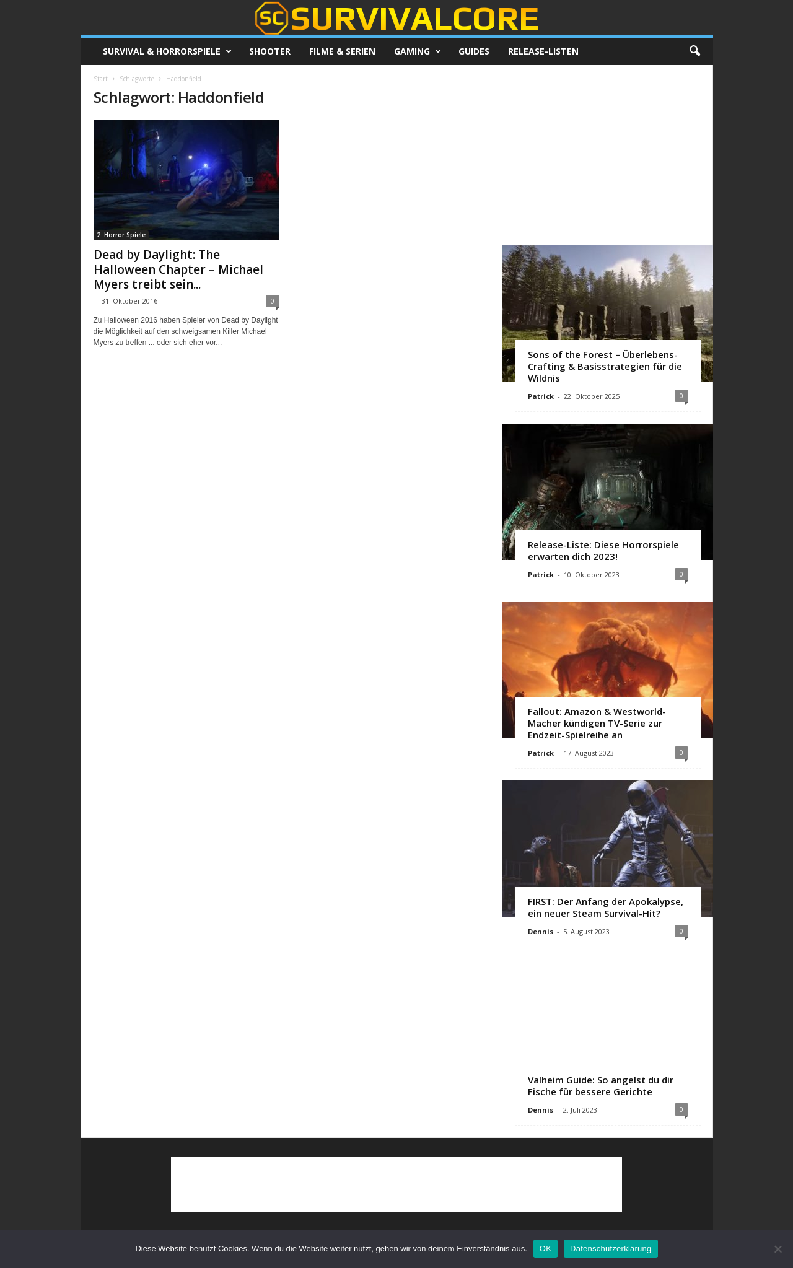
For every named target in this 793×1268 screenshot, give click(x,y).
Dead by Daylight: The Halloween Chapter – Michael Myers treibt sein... (178, 269)
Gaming (417, 51)
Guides (473, 51)
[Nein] (777, 1249)
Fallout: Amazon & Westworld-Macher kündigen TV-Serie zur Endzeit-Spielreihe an (597, 723)
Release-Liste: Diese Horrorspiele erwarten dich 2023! (603, 550)
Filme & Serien (342, 51)
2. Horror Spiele (121, 234)
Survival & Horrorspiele (167, 51)
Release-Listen (543, 51)
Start (101, 78)
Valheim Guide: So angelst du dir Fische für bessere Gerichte (600, 1085)
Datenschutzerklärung (610, 1248)
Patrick (541, 396)
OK (545, 1248)
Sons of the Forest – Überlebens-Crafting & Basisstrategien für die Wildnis (605, 366)
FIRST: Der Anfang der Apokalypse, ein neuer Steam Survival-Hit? (605, 907)
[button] (694, 51)
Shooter (270, 51)
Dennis (540, 931)
